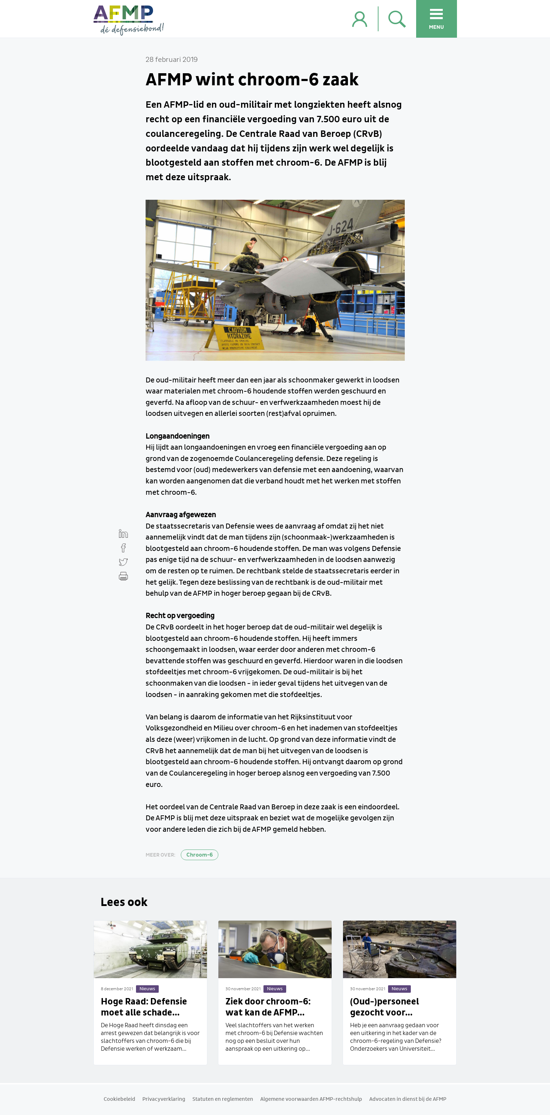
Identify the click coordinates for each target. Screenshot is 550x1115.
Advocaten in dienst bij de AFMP (407, 1099)
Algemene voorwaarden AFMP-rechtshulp (311, 1099)
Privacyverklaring (163, 1099)
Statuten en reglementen (222, 1099)
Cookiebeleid (119, 1099)
